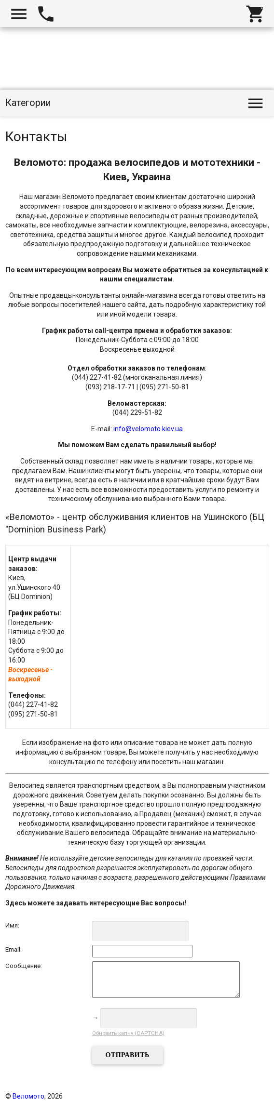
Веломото (28, 1096)
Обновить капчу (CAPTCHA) (128, 1033)
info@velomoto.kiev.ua (148, 429)
